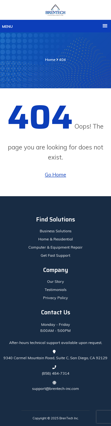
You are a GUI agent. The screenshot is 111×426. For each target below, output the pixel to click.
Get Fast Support (55, 255)
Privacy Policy (55, 297)
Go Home (55, 174)
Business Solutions (56, 231)
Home (50, 59)
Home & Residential (55, 239)
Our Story (55, 281)
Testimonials (55, 289)
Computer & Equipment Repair (55, 247)
